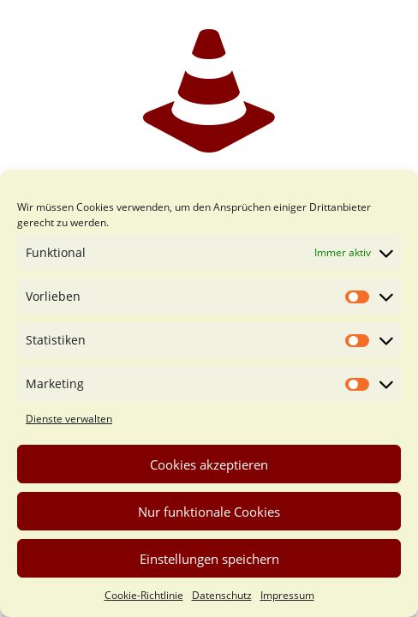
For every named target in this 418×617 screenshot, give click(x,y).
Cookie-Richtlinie (143, 595)
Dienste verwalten (69, 418)
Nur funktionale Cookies (209, 511)
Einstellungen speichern (209, 558)
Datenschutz (222, 595)
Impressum (287, 595)
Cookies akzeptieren (209, 464)
